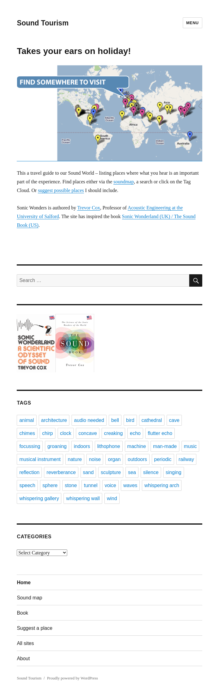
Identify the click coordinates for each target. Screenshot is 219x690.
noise (95, 459)
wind (112, 498)
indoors (82, 446)
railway (186, 459)
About (23, 658)
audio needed (89, 420)
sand (88, 472)
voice (110, 485)
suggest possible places (61, 190)
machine (136, 446)
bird (130, 420)
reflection (29, 472)
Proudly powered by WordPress (72, 678)
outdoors (137, 459)
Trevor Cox (88, 207)
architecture (54, 420)
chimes (27, 433)
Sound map (29, 597)
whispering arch (161, 485)
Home (23, 582)
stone (71, 485)
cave (174, 420)
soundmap (123, 181)
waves (130, 485)
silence (151, 472)
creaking (113, 433)
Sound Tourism (42, 23)
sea (132, 472)
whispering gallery (39, 498)
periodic (163, 459)
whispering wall (83, 498)
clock (65, 433)
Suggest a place (34, 628)
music (190, 446)
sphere (50, 485)
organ (114, 459)
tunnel (91, 485)
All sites (25, 643)
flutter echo (160, 433)
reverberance (61, 472)
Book (22, 613)
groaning (57, 446)
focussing (29, 446)
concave (87, 433)
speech (27, 485)
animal (26, 420)
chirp (47, 433)
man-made (165, 446)
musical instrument (39, 459)
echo (135, 433)
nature (75, 459)
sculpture (111, 472)
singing (174, 472)
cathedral (152, 420)
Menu (192, 22)
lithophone (108, 446)
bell (115, 420)
